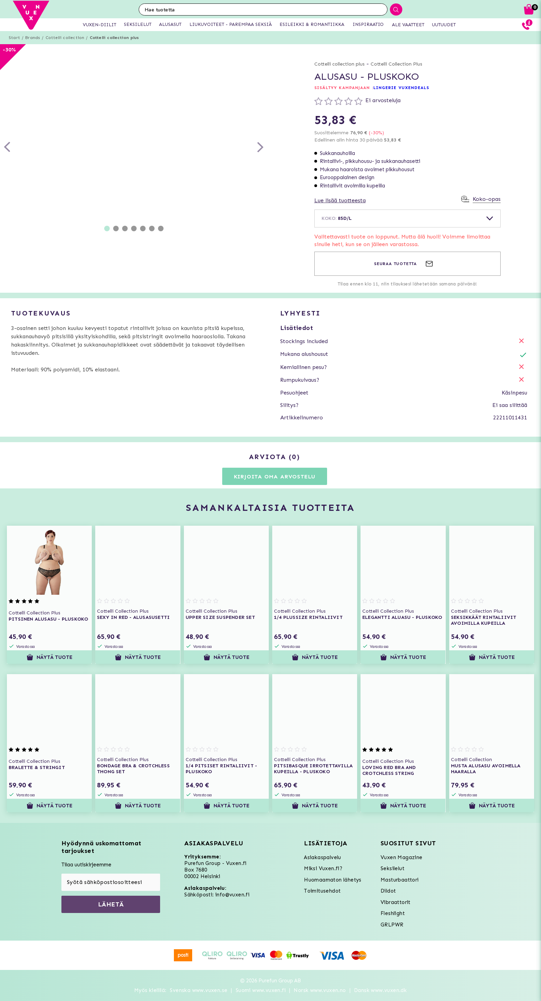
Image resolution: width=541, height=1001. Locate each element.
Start (14, 37)
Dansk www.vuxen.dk (380, 990)
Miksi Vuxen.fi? (323, 868)
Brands (32, 37)
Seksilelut (392, 868)
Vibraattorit (396, 902)
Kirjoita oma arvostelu (275, 476)
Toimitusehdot (322, 891)
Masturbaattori (400, 880)
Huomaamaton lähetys (333, 880)
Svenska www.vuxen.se (198, 990)
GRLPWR (392, 925)
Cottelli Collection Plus (396, 64)
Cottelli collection (65, 37)
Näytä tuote (49, 657)
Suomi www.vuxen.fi (261, 990)
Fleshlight (393, 913)
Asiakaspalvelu (322, 857)
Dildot (388, 891)
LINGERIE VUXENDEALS (401, 87)
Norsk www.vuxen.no (320, 990)
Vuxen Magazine (402, 857)
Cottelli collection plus (114, 37)
